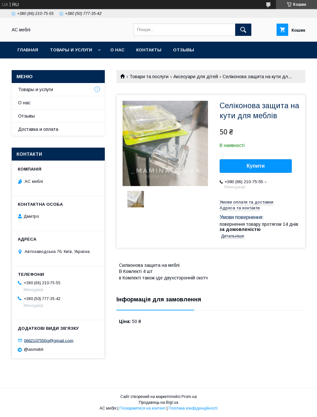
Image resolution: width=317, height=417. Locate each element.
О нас (117, 49)
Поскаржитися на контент (142, 408)
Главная (27, 49)
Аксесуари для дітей (195, 76)
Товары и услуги (71, 49)
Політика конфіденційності (193, 408)
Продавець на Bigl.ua (158, 402)
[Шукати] (243, 30)
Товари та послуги (149, 76)
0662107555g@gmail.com (48, 340)
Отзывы (183, 49)
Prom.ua (189, 396)
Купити (256, 166)
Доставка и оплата (38, 129)
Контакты (148, 49)
